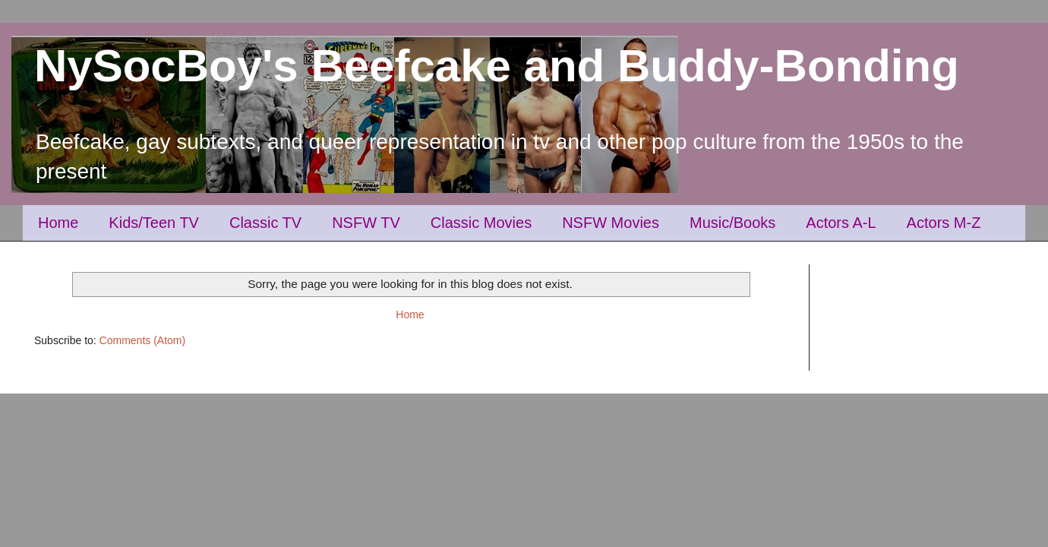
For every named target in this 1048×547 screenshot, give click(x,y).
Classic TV (265, 222)
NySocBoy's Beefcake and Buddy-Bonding (496, 65)
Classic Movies (481, 222)
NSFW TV (366, 222)
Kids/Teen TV (154, 222)
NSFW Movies (610, 222)
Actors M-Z (944, 222)
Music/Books (732, 222)
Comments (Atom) (142, 340)
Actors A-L (841, 222)
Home (58, 222)
